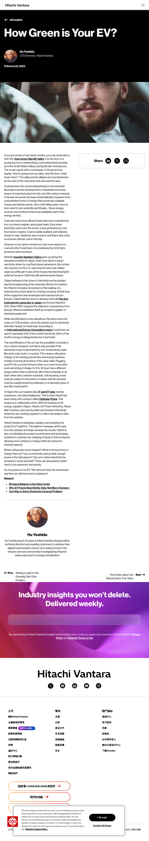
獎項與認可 (14, 762)
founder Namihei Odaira (27, 257)
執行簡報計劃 (15, 756)
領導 (10, 745)
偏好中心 (12, 750)
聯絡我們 (12, 773)
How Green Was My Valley (29, 158)
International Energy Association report (30, 329)
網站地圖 (136, 829)
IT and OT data (46, 391)
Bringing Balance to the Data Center (29, 484)
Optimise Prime (48, 399)
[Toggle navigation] (143, 5)
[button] (12, 821)
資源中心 (106, 716)
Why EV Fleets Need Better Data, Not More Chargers (39, 487)
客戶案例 (106, 722)
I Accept (102, 817)
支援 (57, 716)
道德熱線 (59, 739)
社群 (57, 722)
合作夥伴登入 (109, 739)
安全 (57, 750)
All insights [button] (13, 20)
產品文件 (59, 727)
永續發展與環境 (16, 722)
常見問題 (59, 733)
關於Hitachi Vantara (18, 716)
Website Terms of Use (80, 638)
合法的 (126, 829)
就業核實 (59, 745)
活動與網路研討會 (17, 739)
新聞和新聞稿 (15, 733)
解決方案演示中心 (111, 745)
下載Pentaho (108, 750)
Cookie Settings (102, 825)
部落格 (105, 733)
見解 (104, 727)
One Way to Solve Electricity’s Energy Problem (35, 491)
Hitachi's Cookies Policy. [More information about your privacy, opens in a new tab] (36, 829)
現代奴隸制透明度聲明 (19, 767)
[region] (69, 821)
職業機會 (12, 727)
